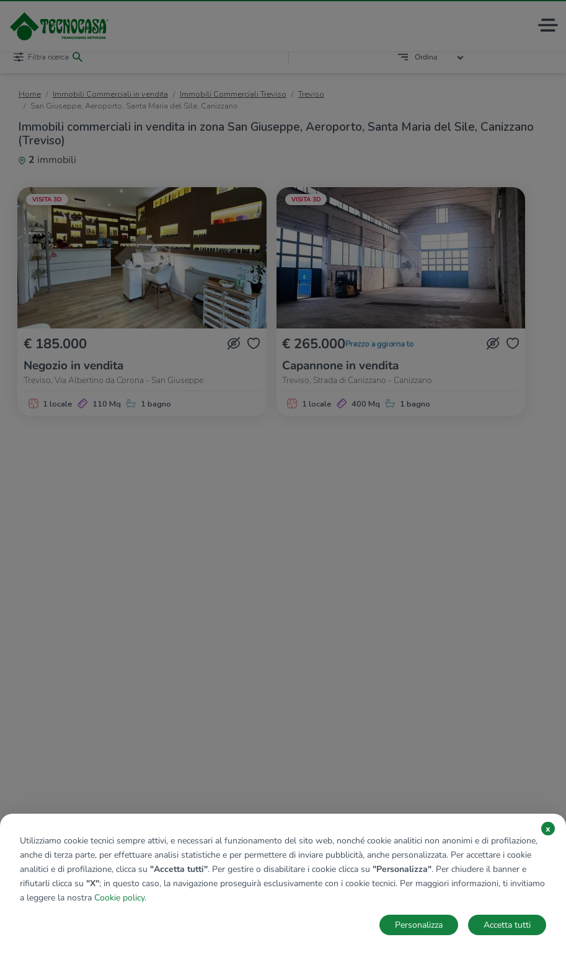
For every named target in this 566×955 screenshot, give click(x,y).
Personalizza (419, 925)
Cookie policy (119, 898)
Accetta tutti (507, 925)
